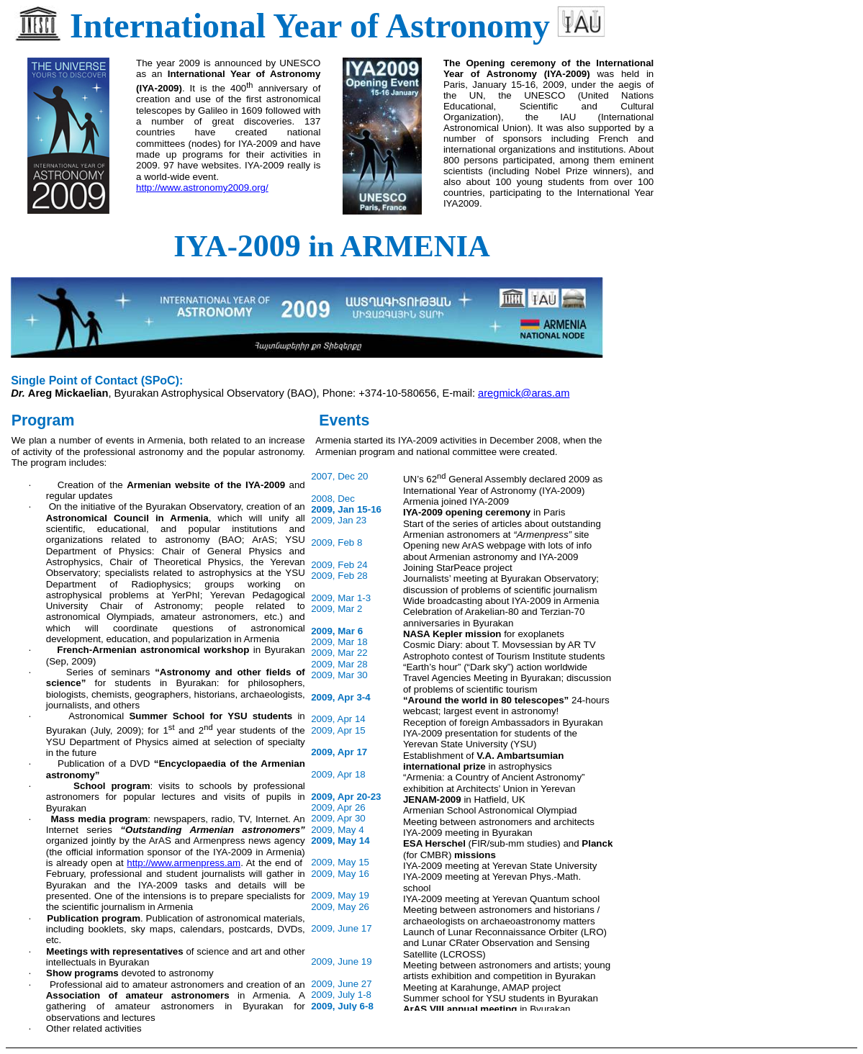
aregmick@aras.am (523, 393)
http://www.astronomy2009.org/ (202, 187)
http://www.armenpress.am (183, 862)
